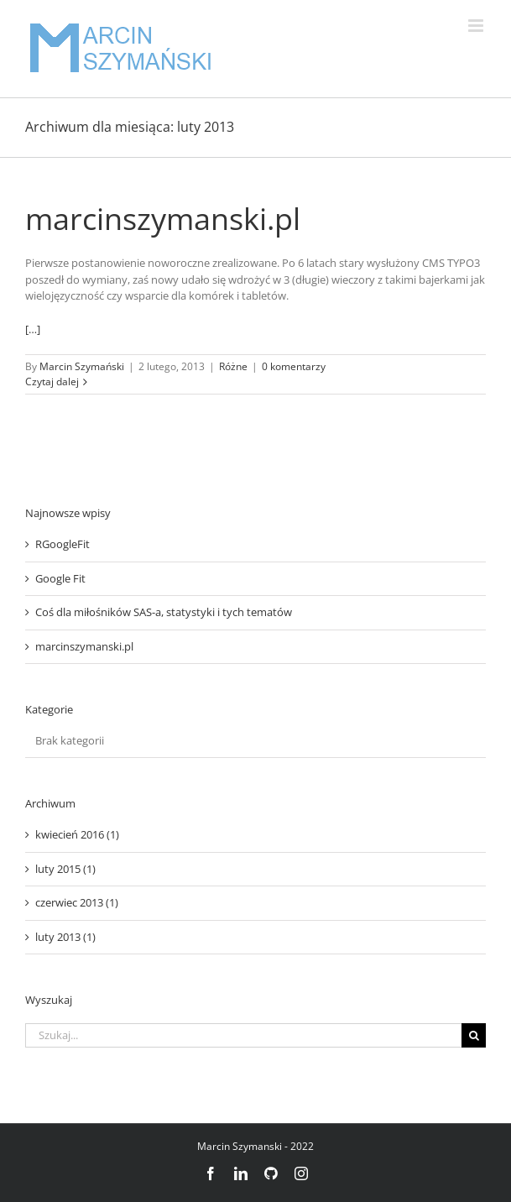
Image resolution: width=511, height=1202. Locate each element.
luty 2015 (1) (65, 868)
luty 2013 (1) (65, 936)
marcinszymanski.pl (162, 218)
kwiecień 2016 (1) (77, 834)
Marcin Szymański (81, 366)
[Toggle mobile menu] (477, 25)
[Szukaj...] (243, 1035)
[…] (32, 329)
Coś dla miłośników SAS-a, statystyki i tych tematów (163, 611)
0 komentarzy (294, 366)
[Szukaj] (473, 1035)
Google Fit (60, 578)
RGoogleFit (62, 543)
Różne (233, 366)
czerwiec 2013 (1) (76, 902)
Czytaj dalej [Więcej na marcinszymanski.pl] (52, 381)
